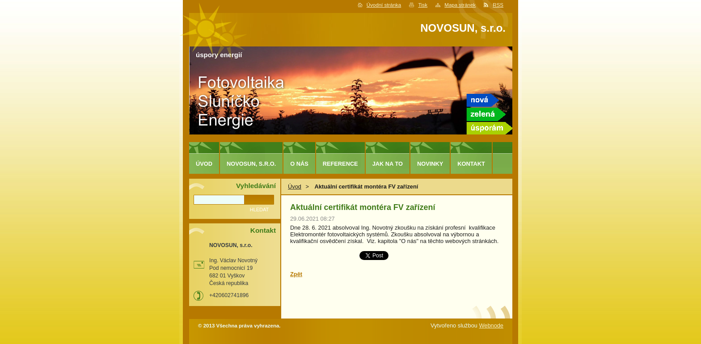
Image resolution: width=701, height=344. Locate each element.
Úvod (294, 186)
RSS (498, 5)
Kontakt (471, 163)
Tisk (422, 5)
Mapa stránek (460, 5)
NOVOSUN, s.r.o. (251, 163)
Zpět (296, 274)
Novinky (430, 163)
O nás (299, 163)
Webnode (491, 325)
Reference (340, 163)
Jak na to (387, 163)
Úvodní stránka (384, 5)
